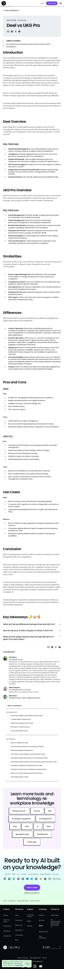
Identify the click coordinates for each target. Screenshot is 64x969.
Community (19, 935)
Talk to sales (52, 3)
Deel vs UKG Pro (35, 901)
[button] (60, 3)
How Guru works (6, 920)
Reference (12, 901)
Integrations (7, 926)
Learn (17, 915)
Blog (16, 940)
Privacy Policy (19, 965)
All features (7, 931)
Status (29, 921)
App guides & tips (22, 901)
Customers (19, 920)
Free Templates (42, 937)
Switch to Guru (43, 932)
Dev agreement (35, 958)
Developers (19, 930)
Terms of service (22, 958)
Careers (41, 915)
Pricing (5, 915)
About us (42, 920)
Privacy (44, 958)
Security (29, 926)
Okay (27, 963)
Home (5, 901)
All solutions (7, 936)
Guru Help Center (30, 915)
